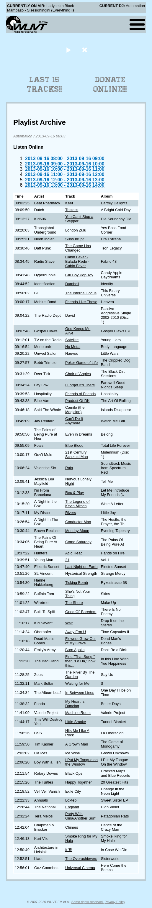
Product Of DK (77, 400)
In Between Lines (79, 692)
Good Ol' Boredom (81, 612)
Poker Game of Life (81, 362)
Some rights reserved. (87, 902)
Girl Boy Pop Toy (79, 275)
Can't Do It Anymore (74, 420)
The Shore (74, 602)
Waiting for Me (77, 683)
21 (67, 560)
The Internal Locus (81, 293)
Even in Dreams (78, 434)
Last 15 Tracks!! (44, 84)
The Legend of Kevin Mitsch (77, 503)
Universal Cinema (80, 868)
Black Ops (73, 773)
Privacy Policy (114, 902)
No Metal (72, 346)
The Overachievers (81, 858)
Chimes (71, 827)
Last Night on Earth (81, 566)
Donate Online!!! (110, 84)
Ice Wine (72, 753)
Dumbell (72, 284)
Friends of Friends (80, 394)
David (70, 315)
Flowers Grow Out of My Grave (80, 640)
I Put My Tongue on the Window (81, 762)
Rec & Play (74, 492)
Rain (69, 468)
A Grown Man (76, 744)
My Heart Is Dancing (74, 703)
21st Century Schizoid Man (76, 454)
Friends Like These (81, 302)
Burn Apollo (74, 650)
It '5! (68, 850)
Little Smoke (75, 722)
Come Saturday (78, 542)
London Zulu (75, 230)
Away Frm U (75, 632)
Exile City (73, 791)
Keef (69, 203)
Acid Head (74, 553)
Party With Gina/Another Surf (80, 816)
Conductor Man (78, 522)
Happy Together (78, 782)
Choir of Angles (78, 374)
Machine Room (78, 712)
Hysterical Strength (81, 573)
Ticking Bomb (76, 582)
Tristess (71, 210)
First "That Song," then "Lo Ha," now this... (80, 661)
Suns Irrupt (74, 239)
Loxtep (70, 800)
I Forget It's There (80, 385)
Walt (69, 623)
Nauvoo (71, 353)
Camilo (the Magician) (74, 409)
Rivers (70, 512)
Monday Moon (77, 530)
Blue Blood (74, 445)
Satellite (72, 340)
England (72, 807)
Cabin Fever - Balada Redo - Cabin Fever (77, 261)
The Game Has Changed (78, 248)
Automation (22, 136)
